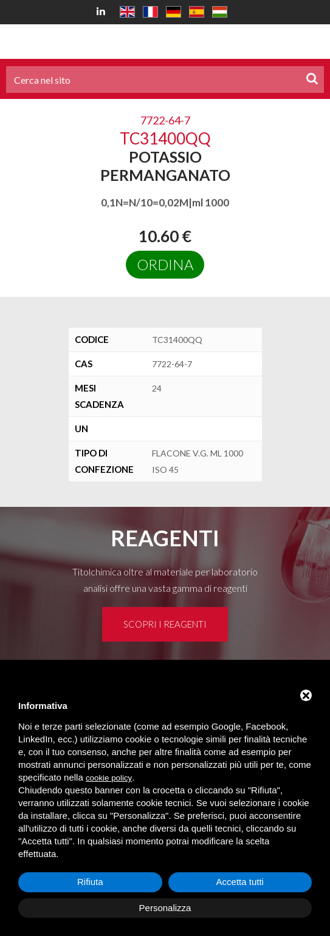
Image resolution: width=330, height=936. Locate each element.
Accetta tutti (240, 882)
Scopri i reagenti (165, 624)
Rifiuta (90, 882)
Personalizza (165, 908)
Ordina (165, 264)
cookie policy (109, 777)
